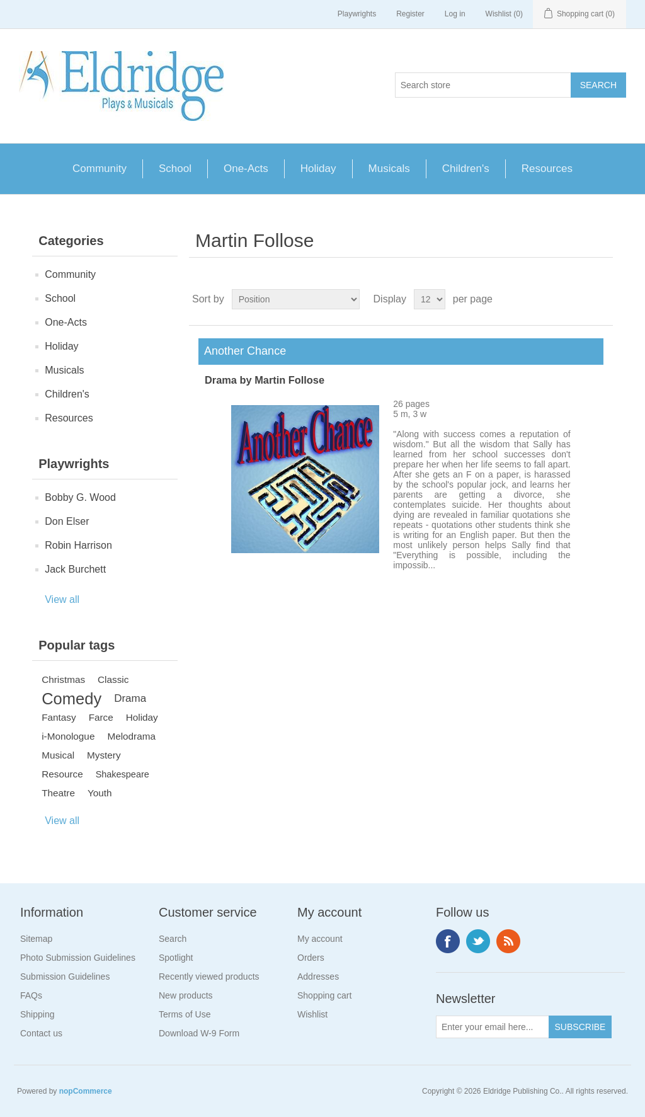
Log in (455, 13)
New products (186, 995)
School (175, 169)
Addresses (318, 976)
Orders (310, 958)
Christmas (63, 679)
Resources (547, 169)
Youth (100, 793)
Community (99, 169)
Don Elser (67, 521)
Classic (113, 679)
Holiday (318, 169)
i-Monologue (68, 736)
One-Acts (246, 169)
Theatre (58, 793)
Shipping (37, 1014)
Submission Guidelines (65, 976)
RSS (508, 941)
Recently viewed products (209, 976)
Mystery (104, 755)
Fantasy (59, 717)
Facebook (448, 941)
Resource (62, 774)
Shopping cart (324, 995)
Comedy (71, 698)
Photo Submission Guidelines (77, 958)
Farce (101, 717)
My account (320, 939)
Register (410, 13)
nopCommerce (85, 1091)
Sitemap (36, 939)
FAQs (31, 995)
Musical (58, 755)
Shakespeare (122, 774)
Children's (465, 169)
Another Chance (242, 351)
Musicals (389, 169)
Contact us (41, 1033)
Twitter (478, 941)
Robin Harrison (78, 545)
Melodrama (131, 736)
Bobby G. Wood (80, 497)
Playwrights (357, 13)
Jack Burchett (75, 569)
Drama (130, 698)
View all (62, 599)
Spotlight (176, 958)
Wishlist (312, 1014)
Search (172, 939)
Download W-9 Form (199, 1033)
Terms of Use (184, 1014)
